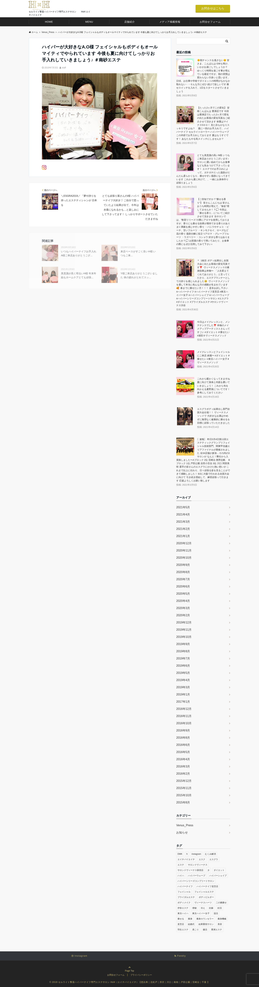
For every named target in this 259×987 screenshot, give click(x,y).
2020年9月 (183, 564)
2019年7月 (183, 658)
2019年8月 (183, 651)
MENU (89, 21)
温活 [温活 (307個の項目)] (216, 913)
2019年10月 (184, 636)
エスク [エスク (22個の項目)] (202, 859)
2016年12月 (184, 708)
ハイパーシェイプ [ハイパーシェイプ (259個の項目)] (218, 875)
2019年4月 (183, 680)
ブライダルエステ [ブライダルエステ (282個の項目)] (186, 897)
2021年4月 (183, 514)
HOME (49, 21)
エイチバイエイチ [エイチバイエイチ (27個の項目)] (186, 859)
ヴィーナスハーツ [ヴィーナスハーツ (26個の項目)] (203, 902)
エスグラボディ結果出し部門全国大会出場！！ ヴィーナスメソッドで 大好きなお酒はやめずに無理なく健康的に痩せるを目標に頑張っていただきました (213, 416)
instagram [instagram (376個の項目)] (196, 854)
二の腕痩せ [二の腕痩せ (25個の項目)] (221, 902)
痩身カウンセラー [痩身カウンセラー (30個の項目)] (205, 919)
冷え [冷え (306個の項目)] (203, 908)
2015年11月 (184, 788)
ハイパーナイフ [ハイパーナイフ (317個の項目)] (185, 886)
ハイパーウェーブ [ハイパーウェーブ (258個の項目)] (196, 875)
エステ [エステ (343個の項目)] (181, 865)
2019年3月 (183, 687)
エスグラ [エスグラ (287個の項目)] (213, 859)
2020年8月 (183, 572)
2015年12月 (184, 780)
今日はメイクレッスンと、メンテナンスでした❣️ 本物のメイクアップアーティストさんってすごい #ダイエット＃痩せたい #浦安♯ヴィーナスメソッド (213, 329)
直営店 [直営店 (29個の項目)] (181, 924)
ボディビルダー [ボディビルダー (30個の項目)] (206, 897)
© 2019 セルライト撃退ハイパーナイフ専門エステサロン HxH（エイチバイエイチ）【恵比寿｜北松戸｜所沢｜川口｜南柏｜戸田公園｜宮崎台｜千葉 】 (129, 982)
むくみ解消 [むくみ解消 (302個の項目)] (210, 854)
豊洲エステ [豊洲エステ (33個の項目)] (216, 929)
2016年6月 (183, 744)
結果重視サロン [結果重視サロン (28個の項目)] (206, 924)
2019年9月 (183, 644)
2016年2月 (183, 773)
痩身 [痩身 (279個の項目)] (190, 919)
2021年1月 (183, 536)
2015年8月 (183, 802)
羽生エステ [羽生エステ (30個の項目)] (183, 929)
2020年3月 (183, 608)
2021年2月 (183, 528)
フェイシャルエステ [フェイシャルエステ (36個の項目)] (204, 892)
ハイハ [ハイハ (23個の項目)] (181, 875)
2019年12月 (184, 622)
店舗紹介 (129, 21)
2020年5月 (183, 593)
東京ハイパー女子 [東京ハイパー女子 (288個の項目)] (201, 913)
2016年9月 (183, 730)
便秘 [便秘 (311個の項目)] (194, 908)
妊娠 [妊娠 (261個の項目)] (211, 908)
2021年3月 (183, 521)
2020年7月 (183, 579)
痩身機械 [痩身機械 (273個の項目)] (222, 919)
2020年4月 (183, 600)
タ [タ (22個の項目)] (208, 870)
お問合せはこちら (212, 8)
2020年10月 (184, 557)
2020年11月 (184, 550)
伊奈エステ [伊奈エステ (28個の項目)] (183, 908)
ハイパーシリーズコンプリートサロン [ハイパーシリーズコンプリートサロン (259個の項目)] (196, 881)
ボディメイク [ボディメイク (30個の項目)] (184, 902)
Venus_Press (184, 825)
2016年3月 (183, 766)
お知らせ (182, 832)
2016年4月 (183, 759)
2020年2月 (183, 615)
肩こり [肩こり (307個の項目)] (195, 929)
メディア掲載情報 (169, 21)
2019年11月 (184, 629)
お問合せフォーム (210, 21)
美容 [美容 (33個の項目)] (220, 924)
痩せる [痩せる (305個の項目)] (181, 919)
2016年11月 (184, 716)
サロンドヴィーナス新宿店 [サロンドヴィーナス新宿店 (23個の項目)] (190, 870)
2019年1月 (183, 694)
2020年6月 (183, 586)
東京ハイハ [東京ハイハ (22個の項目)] (183, 913)
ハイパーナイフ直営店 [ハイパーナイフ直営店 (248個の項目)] (207, 886)
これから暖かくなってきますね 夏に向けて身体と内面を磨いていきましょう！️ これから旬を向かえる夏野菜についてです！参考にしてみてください (213, 385)
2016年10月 (184, 723)
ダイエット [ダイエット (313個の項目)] (219, 870)
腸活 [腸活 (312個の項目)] (205, 929)
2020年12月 (184, 543)
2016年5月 (183, 752)
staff (64, 67)
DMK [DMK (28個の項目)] (180, 854)
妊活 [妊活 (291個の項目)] (219, 908)
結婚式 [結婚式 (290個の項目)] (191, 924)
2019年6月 (183, 665)
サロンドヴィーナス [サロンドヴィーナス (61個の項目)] (197, 865)
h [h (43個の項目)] (187, 854)
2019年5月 (183, 672)
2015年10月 (184, 795)
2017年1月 (183, 701)
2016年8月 (183, 737)
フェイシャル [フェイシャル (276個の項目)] (184, 892)
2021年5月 (183, 507)
